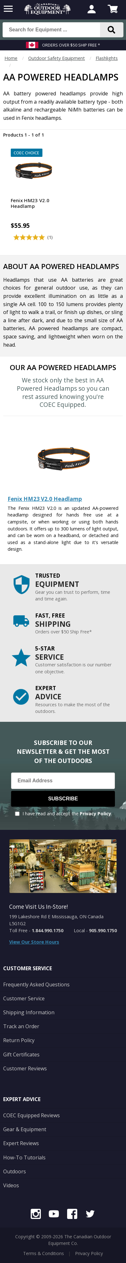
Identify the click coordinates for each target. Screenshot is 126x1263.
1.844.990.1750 (47, 930)
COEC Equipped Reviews (31, 1115)
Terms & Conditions (43, 1253)
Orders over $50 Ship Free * (71, 45)
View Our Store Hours (34, 942)
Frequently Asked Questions (36, 984)
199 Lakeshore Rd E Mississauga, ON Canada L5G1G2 (56, 920)
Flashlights (107, 58)
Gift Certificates (21, 1054)
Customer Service (24, 998)
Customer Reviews (25, 1068)
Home (10, 58)
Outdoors (14, 1171)
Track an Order (21, 1026)
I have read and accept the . (67, 814)
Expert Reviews (21, 1143)
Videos (11, 1185)
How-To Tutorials (24, 1157)
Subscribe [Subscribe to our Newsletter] (63, 798)
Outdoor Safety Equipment (56, 58)
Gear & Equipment (24, 1129)
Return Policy (19, 1040)
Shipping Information (28, 1012)
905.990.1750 (103, 930)
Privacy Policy (95, 814)
